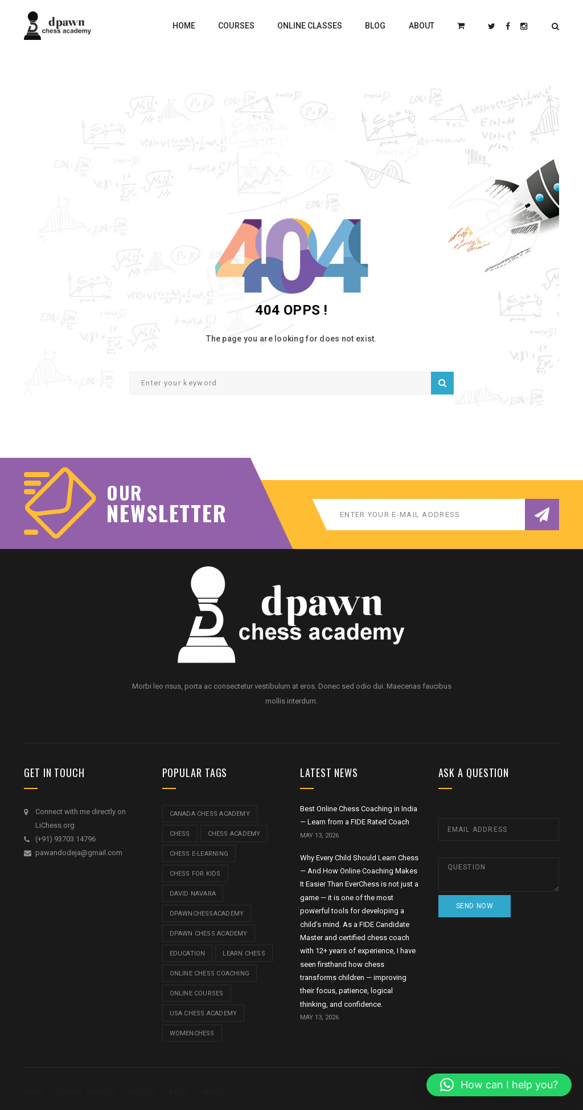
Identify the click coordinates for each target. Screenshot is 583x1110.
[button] (499, 1085)
